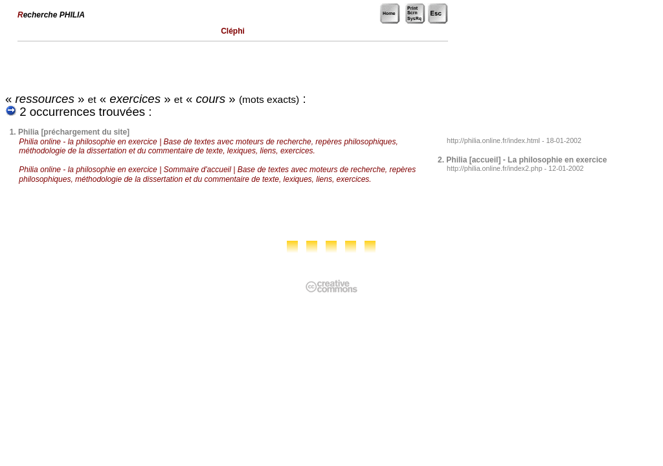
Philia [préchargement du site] (73, 132)
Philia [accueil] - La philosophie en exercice (526, 159)
